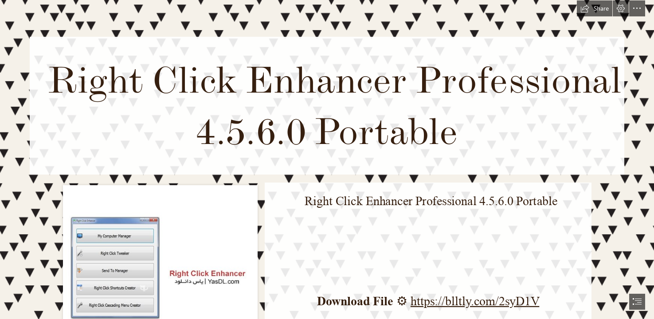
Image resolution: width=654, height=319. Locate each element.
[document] (327, 159)
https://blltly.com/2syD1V (475, 301)
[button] (594, 8)
